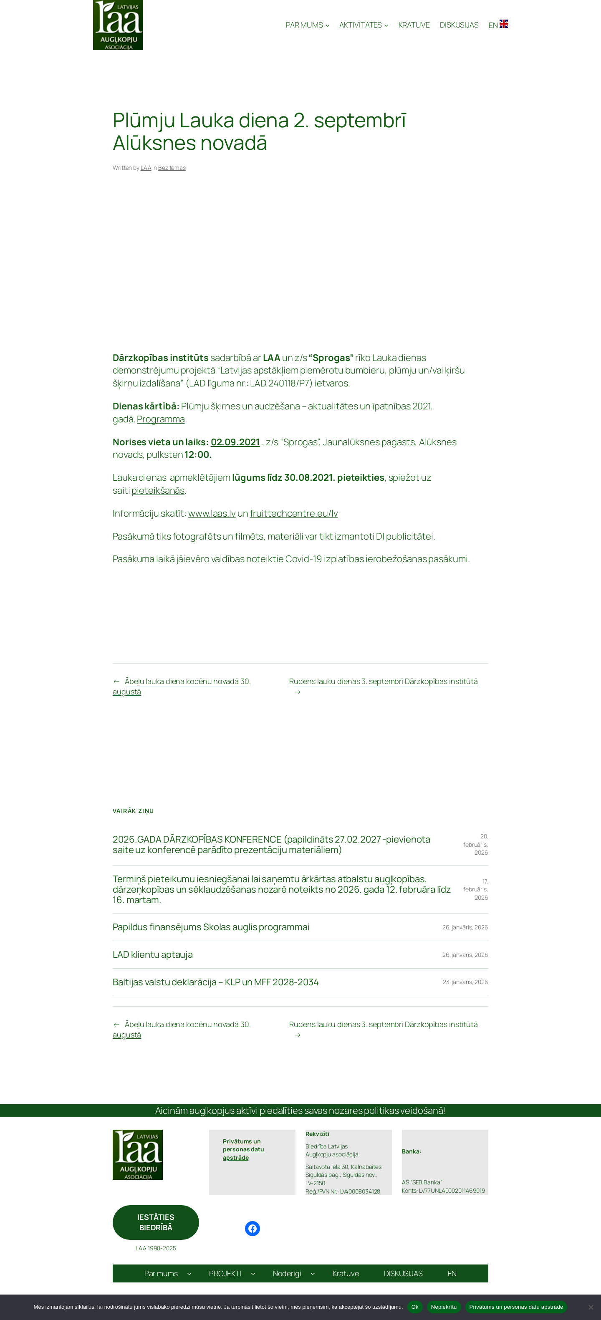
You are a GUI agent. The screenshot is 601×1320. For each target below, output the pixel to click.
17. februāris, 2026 (475, 889)
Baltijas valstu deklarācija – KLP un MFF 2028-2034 (216, 982)
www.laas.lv (212, 513)
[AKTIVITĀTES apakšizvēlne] (363, 24)
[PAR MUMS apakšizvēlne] (308, 24)
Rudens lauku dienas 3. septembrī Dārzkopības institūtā (383, 681)
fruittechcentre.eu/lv (294, 513)
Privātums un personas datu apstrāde (516, 1307)
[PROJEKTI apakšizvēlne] (253, 1273)
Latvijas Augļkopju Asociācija (215, 25)
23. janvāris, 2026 (465, 982)
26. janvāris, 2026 (465, 927)
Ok (415, 1307)
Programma (160, 419)
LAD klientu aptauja (153, 954)
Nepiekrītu (444, 1307)
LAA (146, 168)
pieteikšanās (157, 490)
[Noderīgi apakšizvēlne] (313, 1273)
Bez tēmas (172, 168)
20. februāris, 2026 (475, 844)
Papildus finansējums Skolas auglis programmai (211, 927)
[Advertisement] (300, 263)
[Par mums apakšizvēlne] (189, 1273)
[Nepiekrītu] (590, 1307)
